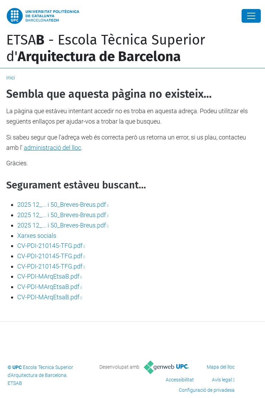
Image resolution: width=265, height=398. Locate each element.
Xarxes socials (36, 235)
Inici (10, 77)
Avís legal (222, 379)
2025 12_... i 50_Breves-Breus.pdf (61, 204)
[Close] (251, 16)
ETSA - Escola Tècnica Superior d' (105, 48)
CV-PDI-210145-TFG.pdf (49, 245)
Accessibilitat (180, 379)
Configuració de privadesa (207, 390)
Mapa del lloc (221, 367)
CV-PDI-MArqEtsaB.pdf (48, 276)
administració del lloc (52, 147)
